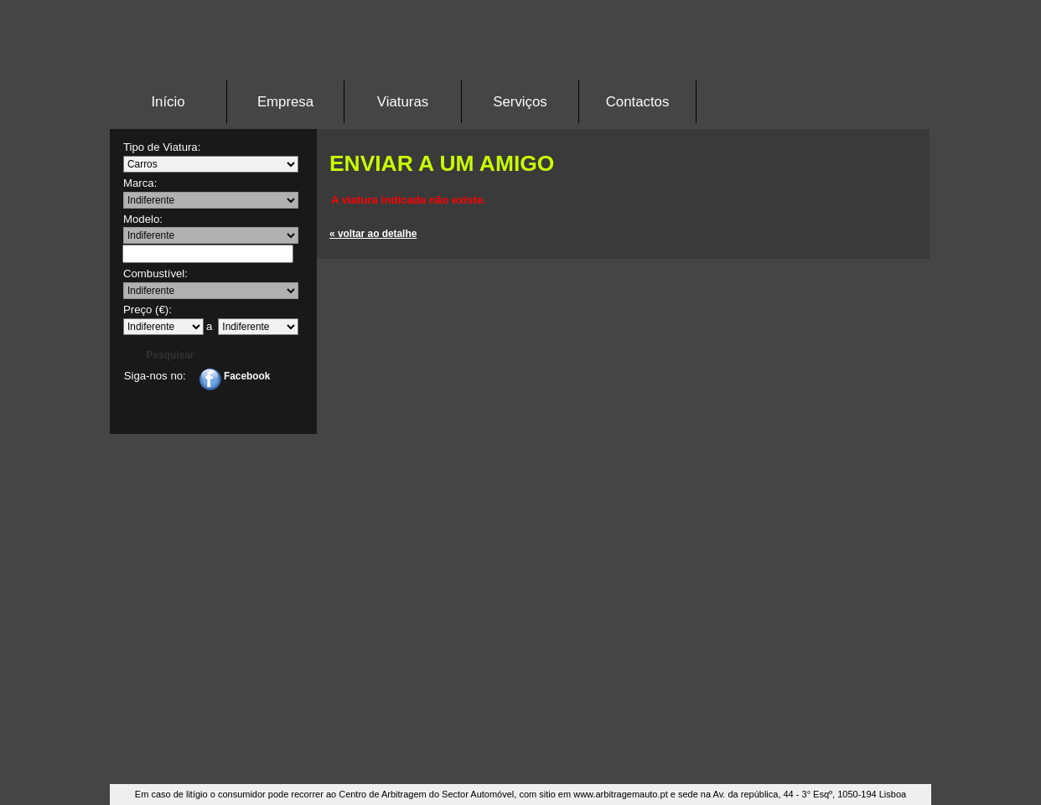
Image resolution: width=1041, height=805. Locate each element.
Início (167, 102)
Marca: (140, 183)
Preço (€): (147, 309)
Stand (520, 54)
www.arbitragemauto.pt (620, 794)
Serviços (519, 102)
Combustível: (155, 273)
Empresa (285, 102)
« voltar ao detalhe (373, 234)
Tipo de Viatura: (161, 147)
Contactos (638, 102)
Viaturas (402, 102)
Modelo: (143, 219)
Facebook (235, 376)
